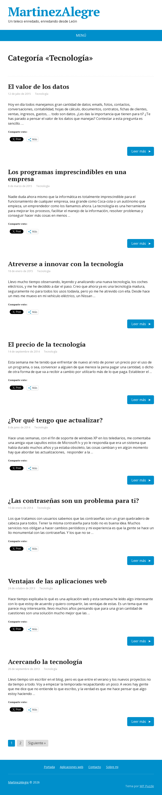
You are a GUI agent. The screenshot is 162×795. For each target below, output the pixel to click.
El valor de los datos (38, 86)
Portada (49, 767)
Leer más (138, 151)
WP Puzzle (147, 786)
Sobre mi (112, 767)
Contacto (94, 767)
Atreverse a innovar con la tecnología (65, 264)
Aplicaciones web (71, 767)
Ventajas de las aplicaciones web (57, 581)
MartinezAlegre (54, 11)
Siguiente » (37, 743)
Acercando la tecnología (45, 661)
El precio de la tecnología (47, 344)
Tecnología (41, 94)
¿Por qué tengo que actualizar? (55, 420)
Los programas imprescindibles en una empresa (67, 175)
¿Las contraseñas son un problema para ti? (73, 500)
